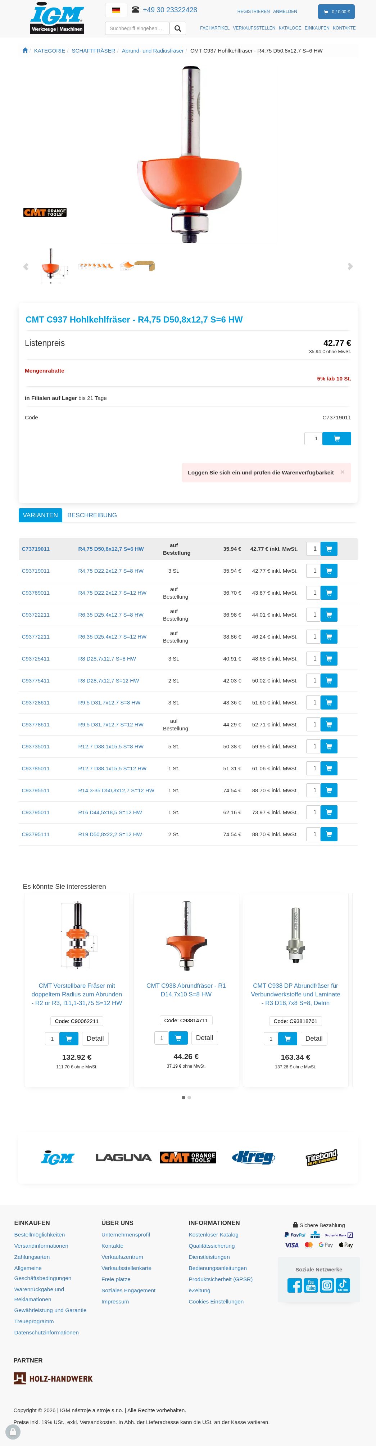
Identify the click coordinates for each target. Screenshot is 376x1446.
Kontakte (112, 1241)
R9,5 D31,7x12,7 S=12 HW (111, 720)
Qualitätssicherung (211, 1241)
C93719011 (36, 567)
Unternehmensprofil (125, 1230)
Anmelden (285, 11)
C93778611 (36, 720)
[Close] (342, 468)
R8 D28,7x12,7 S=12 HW (108, 677)
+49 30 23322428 (170, 10)
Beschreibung (92, 511)
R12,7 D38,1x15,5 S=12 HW (112, 764)
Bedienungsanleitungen (217, 1263)
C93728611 (36, 698)
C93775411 (36, 677)
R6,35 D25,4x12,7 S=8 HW (111, 611)
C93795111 (36, 830)
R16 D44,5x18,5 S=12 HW (110, 808)
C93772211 (36, 633)
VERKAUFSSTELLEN (254, 28)
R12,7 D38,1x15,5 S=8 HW (111, 742)
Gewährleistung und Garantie (49, 1294)
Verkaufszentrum (121, 1252)
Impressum (114, 1295)
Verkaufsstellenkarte (125, 1263)
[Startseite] (25, 51)
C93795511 (36, 786)
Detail (95, 1034)
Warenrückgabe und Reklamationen (38, 1279)
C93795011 (36, 808)
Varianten (40, 511)
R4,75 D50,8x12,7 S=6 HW (111, 545)
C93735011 (36, 742)
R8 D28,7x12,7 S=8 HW (107, 655)
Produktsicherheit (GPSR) (220, 1274)
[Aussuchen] (177, 28)
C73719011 (36, 545)
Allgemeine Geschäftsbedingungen (56, 1263)
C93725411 (36, 655)
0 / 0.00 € (335, 12)
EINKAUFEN (317, 28)
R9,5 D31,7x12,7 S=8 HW (109, 698)
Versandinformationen (40, 1241)
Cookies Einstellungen (215, 1295)
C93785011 (36, 764)
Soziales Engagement (127, 1284)
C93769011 (36, 589)
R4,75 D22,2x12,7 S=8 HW (111, 567)
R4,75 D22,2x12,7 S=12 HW (112, 589)
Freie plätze (115, 1274)
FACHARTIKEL (215, 28)
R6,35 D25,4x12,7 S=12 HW (112, 633)
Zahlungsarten (31, 1252)
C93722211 (36, 611)
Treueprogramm (33, 1305)
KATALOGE (290, 28)
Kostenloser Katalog (213, 1230)
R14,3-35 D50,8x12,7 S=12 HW (116, 786)
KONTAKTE (344, 28)
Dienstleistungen (209, 1252)
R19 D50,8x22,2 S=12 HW (110, 830)
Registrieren (253, 11)
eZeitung (199, 1284)
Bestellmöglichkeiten (39, 1230)
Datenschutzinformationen (45, 1316)
